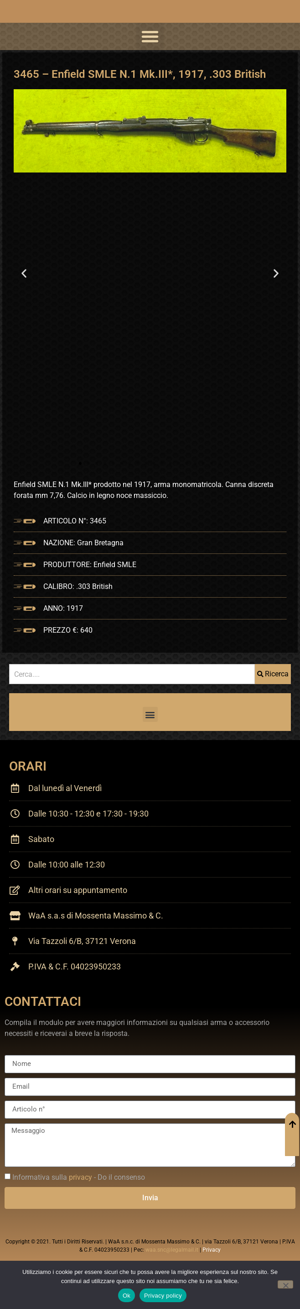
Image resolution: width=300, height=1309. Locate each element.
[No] (285, 1284)
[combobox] (132, 674)
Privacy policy (163, 1295)
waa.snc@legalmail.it (171, 1250)
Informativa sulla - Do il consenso (78, 1177)
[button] (150, 36)
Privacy (211, 1250)
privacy (80, 1177)
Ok (126, 1295)
